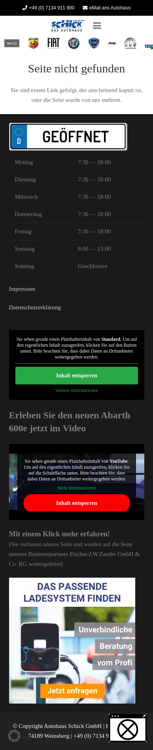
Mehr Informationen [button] (76, 488)
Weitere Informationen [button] (76, 390)
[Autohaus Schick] (67, 25)
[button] (97, 26)
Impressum (22, 289)
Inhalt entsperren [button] (76, 376)
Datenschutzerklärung (35, 307)
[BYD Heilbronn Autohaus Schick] (12, 43)
